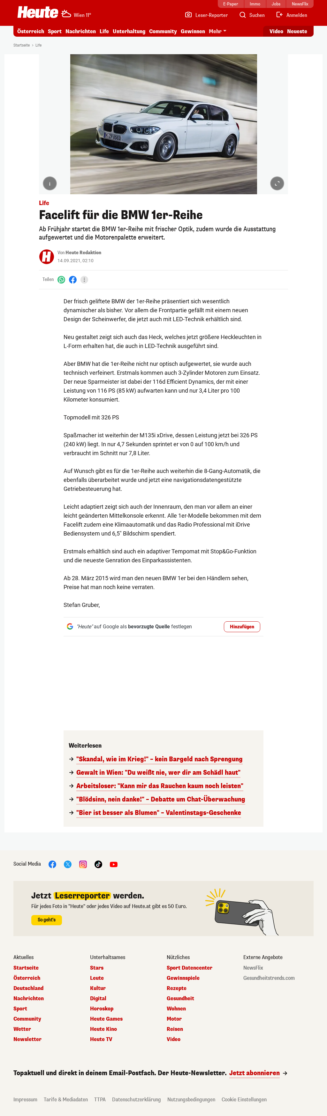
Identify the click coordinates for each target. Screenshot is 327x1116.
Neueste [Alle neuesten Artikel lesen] (297, 31)
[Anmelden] (291, 15)
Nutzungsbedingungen (191, 1099)
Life (104, 31)
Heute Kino (103, 1029)
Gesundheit (180, 998)
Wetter (22, 1029)
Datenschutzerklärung (136, 1099)
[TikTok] (98, 864)
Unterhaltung (129, 31)
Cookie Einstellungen (244, 1099)
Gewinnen (193, 31)
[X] (68, 864)
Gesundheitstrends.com (269, 978)
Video (173, 1039)
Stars (96, 968)
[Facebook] (73, 280)
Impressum (25, 1099)
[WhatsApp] (61, 280)
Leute (97, 978)
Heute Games (106, 1019)
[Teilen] (84, 279)
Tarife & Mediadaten (66, 1099)
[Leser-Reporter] (206, 15)
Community (163, 31)
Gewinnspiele (183, 978)
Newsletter (27, 1039)
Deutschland (28, 988)
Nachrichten (80, 31)
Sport (55, 31)
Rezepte (176, 988)
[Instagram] (83, 864)
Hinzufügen (242, 627)
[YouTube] (114, 864)
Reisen (175, 1029)
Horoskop (101, 1009)
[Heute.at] (37, 12)
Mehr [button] (215, 31)
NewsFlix (253, 968)
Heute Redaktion (83, 253)
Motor (174, 1019)
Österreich (30, 31)
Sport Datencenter (189, 968)
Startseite (21, 45)
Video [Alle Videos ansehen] (276, 31)
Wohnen (176, 1009)
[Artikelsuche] (252, 15)
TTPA (100, 1099)
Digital (98, 998)
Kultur (98, 988)
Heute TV (101, 1039)
